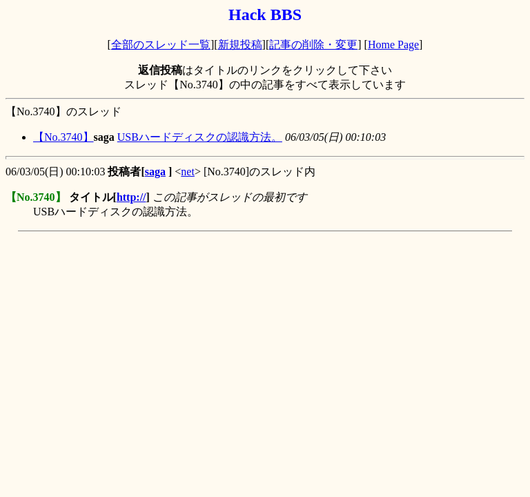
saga (155, 171)
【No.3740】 (63, 137)
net (188, 171)
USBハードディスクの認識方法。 (199, 137)
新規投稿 (240, 44)
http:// (131, 197)
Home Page (393, 44)
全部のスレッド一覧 (160, 44)
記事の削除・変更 (313, 44)
